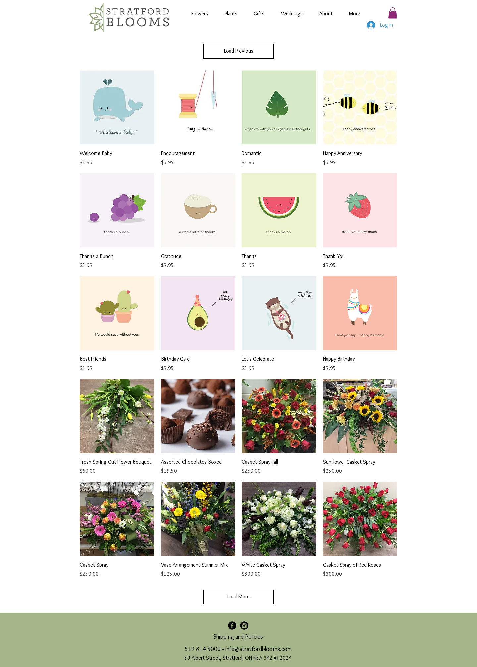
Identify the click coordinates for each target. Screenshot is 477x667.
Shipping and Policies (238, 636)
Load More (238, 597)
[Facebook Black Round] (232, 625)
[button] (392, 12)
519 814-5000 (203, 649)
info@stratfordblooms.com (258, 649)
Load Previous (238, 51)
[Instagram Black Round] (244, 625)
